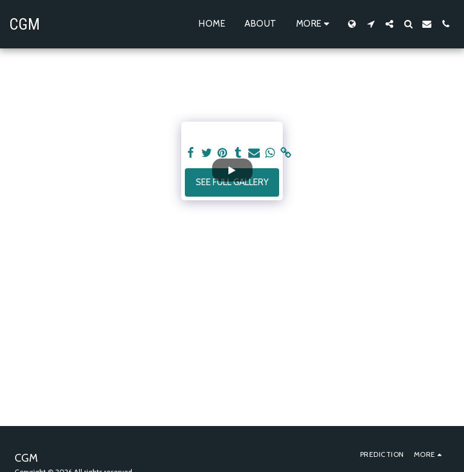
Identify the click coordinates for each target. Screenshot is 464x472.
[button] (370, 23)
